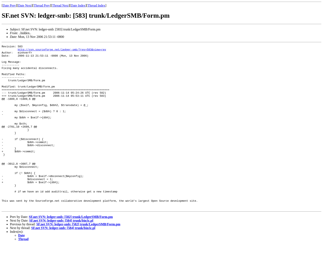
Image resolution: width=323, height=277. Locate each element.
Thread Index (96, 5)
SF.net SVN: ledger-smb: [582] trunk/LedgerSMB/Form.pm (71, 249)
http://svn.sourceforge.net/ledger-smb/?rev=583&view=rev (62, 50)
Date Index (78, 5)
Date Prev (9, 5)
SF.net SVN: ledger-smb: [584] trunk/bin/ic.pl (61, 253)
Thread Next (60, 5)
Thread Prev (42, 5)
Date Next (25, 5)
